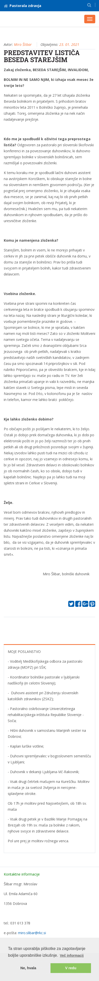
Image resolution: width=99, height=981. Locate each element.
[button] (89, 5)
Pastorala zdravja (22, 5)
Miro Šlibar (23, 44)
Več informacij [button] (72, 955)
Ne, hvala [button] (28, 968)
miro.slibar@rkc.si (32, 932)
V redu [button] (70, 968)
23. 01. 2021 (69, 44)
